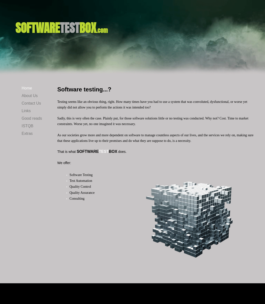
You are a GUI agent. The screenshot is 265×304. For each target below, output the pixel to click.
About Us (30, 96)
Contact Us (31, 103)
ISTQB (27, 126)
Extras (27, 133)
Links (26, 111)
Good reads (32, 118)
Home (27, 88)
